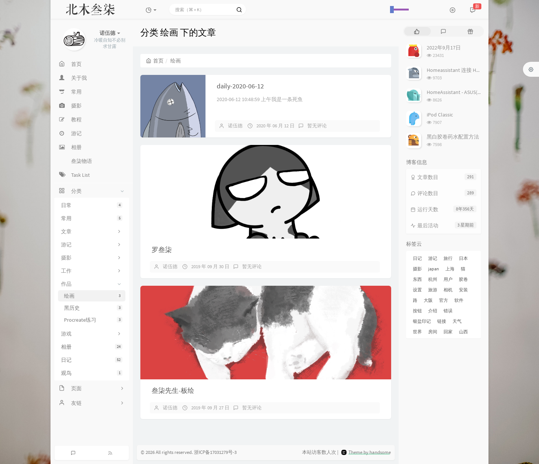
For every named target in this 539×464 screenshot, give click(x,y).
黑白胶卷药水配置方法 (453, 136)
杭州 (432, 279)
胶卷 (463, 279)
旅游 (432, 289)
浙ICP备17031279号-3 (215, 452)
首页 (155, 60)
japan (433, 269)
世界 (417, 331)
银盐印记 (422, 321)
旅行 (448, 258)
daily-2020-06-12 (240, 86)
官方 (443, 300)
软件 (458, 300)
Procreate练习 (93, 319)
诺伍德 (235, 125)
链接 (441, 321)
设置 (417, 289)
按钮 (417, 310)
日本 (463, 258)
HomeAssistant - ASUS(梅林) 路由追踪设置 (474, 92)
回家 (448, 331)
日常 (91, 205)
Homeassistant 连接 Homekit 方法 (465, 70)
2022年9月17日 (444, 47)
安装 (463, 289)
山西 (463, 331)
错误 (448, 310)
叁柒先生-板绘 (173, 390)
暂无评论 (317, 125)
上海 (449, 269)
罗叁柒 (162, 249)
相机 (448, 289)
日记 (91, 360)
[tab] (417, 31)
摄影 (417, 269)
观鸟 (91, 373)
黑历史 (93, 307)
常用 (91, 218)
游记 (432, 258)
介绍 (432, 310)
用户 (448, 279)
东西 (417, 279)
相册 (91, 346)
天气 (457, 321)
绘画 (93, 295)
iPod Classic (440, 114)
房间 (432, 331)
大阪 (428, 300)
